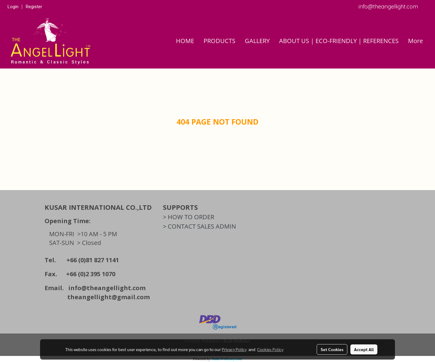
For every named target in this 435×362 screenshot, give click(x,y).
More (415, 41)
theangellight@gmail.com (108, 297)
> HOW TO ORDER (188, 217)
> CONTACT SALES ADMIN (199, 226)
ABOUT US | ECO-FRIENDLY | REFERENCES (339, 41)
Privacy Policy (234, 349)
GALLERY (257, 41)
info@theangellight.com (107, 288)
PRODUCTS (219, 41)
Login (13, 6)
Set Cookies (332, 349)
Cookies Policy (270, 349)
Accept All (364, 349)
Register (34, 6)
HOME (185, 41)
